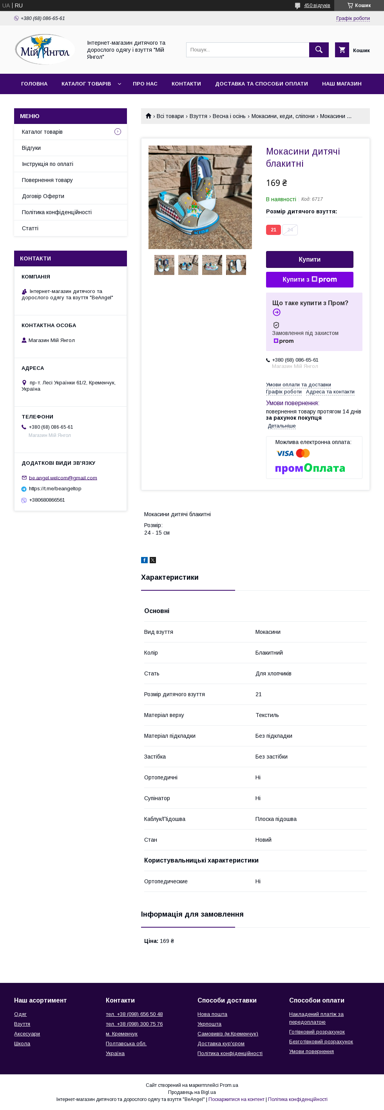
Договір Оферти (43, 196)
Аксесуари (27, 1034)
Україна (115, 1053)
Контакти (186, 84)
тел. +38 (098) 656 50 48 (134, 1014)
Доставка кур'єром (221, 1043)
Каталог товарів (86, 84)
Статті (30, 228)
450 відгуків (317, 5)
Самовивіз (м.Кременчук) (227, 1034)
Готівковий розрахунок (317, 1032)
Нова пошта (212, 1014)
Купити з (310, 279)
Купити (310, 259)
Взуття (198, 116)
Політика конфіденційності (57, 212)
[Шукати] (319, 49)
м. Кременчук (122, 1034)
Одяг (20, 1014)
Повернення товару (47, 180)
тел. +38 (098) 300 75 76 (134, 1024)
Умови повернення (311, 1051)
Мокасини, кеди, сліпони (283, 116)
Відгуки (31, 148)
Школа (22, 1043)
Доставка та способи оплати (261, 84)
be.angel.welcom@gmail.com (63, 477)
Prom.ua (229, 1085)
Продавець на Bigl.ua (192, 1092)
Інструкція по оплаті (47, 164)
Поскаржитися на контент (236, 1099)
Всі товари (170, 116)
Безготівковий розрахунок (321, 1041)
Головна (34, 84)
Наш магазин (342, 84)
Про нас (145, 84)
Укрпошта (209, 1024)
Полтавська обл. (126, 1043)
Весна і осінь (229, 116)
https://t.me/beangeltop (55, 488)
